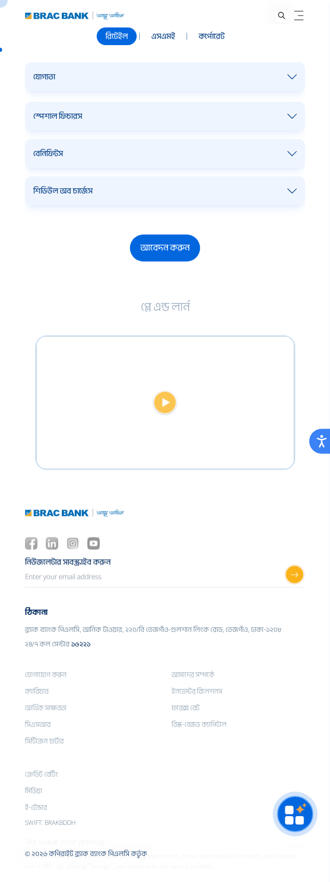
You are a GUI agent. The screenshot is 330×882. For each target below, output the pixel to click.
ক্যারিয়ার (36, 705)
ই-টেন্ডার (36, 821)
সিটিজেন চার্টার (44, 755)
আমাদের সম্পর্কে (192, 689)
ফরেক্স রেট (185, 722)
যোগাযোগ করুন (46, 689)
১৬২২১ (80, 658)
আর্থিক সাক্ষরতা (46, 722)
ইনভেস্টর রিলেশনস (196, 705)
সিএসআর (37, 738)
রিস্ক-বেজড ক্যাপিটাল (199, 738)
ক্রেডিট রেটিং (41, 788)
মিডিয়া (33, 805)
